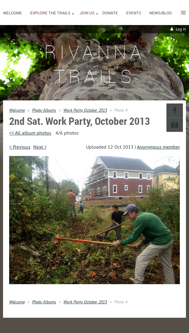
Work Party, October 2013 (85, 110)
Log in (181, 29)
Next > (40, 147)
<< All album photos (30, 133)
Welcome (17, 110)
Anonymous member (158, 147)
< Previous (19, 147)
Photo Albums (44, 110)
